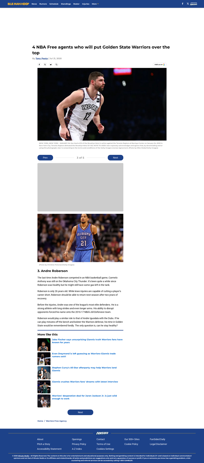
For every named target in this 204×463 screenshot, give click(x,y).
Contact (101, 439)
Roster (76, 4)
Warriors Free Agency (56, 421)
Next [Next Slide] (115, 157)
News (34, 4)
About (40, 439)
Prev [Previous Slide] (45, 157)
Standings (66, 4)
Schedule (53, 4)
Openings (77, 439)
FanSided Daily (157, 439)
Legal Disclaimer (158, 444)
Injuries (85, 4)
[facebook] (182, 4)
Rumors (43, 4)
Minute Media (23, 456)
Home (40, 421)
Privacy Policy (79, 444)
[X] (188, 4)
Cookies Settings (105, 449)
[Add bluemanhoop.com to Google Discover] (160, 64)
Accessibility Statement (49, 449)
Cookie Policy (131, 444)
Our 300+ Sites (131, 439)
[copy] (56, 64)
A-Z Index (77, 449)
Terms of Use (103, 444)
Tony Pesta (42, 58)
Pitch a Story (43, 444)
